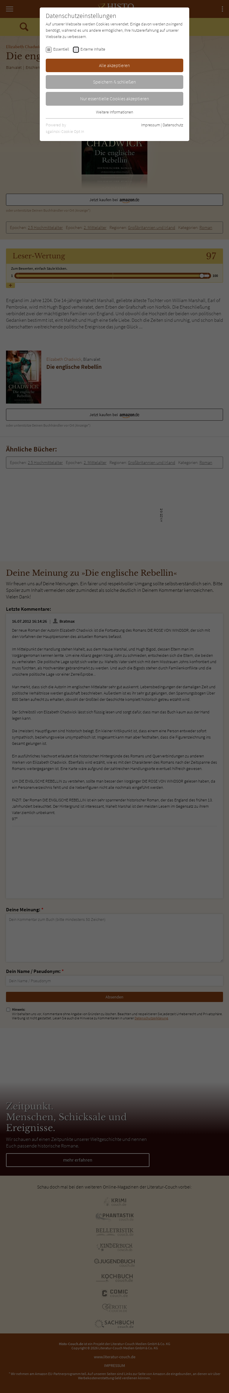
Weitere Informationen (114, 112)
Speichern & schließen (114, 82)
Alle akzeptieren (114, 65)
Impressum (150, 125)
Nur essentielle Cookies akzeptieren (114, 98)
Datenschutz (173, 125)
